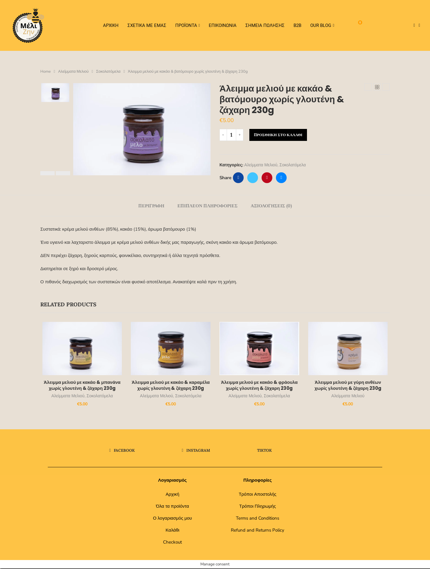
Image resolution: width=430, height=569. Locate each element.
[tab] (151, 205)
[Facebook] (414, 25)
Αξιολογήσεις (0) (271, 206)
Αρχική (172, 495)
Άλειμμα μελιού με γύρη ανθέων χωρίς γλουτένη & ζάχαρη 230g (349, 386)
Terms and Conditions (257, 519)
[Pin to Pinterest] (267, 177)
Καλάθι (172, 531)
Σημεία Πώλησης (265, 25)
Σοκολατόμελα (108, 71)
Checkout (172, 543)
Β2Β (297, 25)
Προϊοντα (186, 25)
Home (45, 71)
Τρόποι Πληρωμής (257, 507)
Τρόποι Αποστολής (257, 495)
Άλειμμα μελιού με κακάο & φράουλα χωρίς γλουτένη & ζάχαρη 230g (260, 386)
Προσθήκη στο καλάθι (278, 134)
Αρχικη (111, 25)
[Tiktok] (423, 25)
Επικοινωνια (222, 25)
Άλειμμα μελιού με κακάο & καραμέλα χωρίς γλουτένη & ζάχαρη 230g (170, 386)
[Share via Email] (281, 177)
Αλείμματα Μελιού (73, 71)
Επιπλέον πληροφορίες (207, 206)
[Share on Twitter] (252, 177)
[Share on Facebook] (238, 177)
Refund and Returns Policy (257, 531)
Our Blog (320, 25)
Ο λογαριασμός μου (172, 519)
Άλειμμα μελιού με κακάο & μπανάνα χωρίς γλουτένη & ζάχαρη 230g (80, 386)
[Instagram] (419, 25)
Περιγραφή (151, 206)
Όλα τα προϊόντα (172, 507)
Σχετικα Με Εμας (147, 25)
